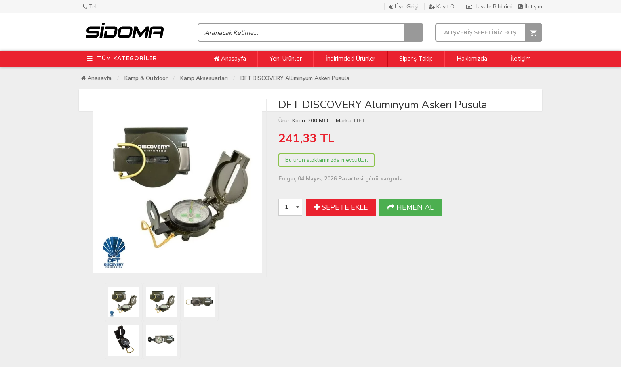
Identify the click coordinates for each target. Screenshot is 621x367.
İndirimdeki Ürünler (350, 59)
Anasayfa (230, 59)
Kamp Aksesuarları (204, 78)
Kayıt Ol (443, 6)
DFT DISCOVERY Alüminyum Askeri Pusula (294, 78)
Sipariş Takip (416, 59)
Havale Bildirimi (490, 6)
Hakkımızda (472, 59)
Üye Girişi (404, 6)
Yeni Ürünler (286, 59)
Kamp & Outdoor (146, 78)
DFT (360, 120)
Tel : (91, 6)
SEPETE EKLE (341, 207)
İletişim (530, 6)
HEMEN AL (410, 207)
